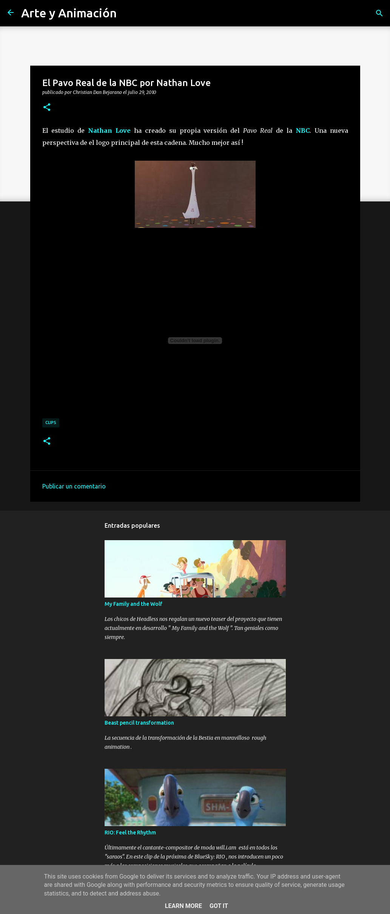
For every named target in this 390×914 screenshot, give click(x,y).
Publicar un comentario (74, 486)
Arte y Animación (69, 13)
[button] (46, 107)
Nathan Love (109, 130)
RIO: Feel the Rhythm (130, 833)
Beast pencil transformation (139, 723)
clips (50, 422)
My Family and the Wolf (133, 604)
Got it (219, 905)
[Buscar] (379, 13)
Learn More (183, 905)
